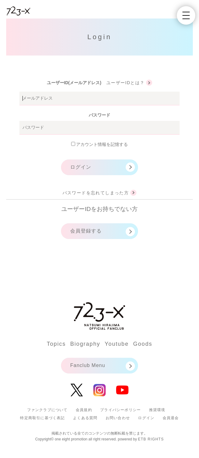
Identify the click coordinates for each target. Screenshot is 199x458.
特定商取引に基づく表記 (42, 418)
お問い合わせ (118, 418)
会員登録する (86, 230)
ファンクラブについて (47, 410)
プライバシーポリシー (120, 410)
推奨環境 (157, 410)
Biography (85, 344)
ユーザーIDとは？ (125, 82)
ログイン (80, 167)
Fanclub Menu (87, 365)
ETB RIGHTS (151, 439)
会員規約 (84, 410)
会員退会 (171, 418)
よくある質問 (85, 418)
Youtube (117, 344)
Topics (56, 344)
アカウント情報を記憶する (99, 144)
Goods (142, 344)
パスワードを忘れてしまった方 (96, 192)
